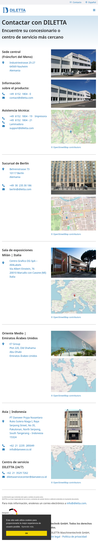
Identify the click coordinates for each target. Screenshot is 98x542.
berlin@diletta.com (20, 189)
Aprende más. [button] (27, 527)
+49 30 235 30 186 (21, 185)
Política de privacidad (74, 536)
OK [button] (26, 533)
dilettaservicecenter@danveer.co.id (27, 477)
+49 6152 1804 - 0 (20, 94)
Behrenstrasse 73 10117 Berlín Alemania (19, 173)
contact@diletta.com (21, 97)
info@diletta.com (76, 503)
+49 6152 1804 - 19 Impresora (28, 116)
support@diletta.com (22, 128)
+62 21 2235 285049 (22, 445)
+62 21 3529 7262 (17, 473)
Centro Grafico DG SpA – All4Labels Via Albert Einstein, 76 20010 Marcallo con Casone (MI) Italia (28, 268)
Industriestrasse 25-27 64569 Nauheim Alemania (22, 66)
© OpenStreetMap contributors (66, 147)
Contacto (75, 2)
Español (90, 2)
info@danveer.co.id (20, 449)
